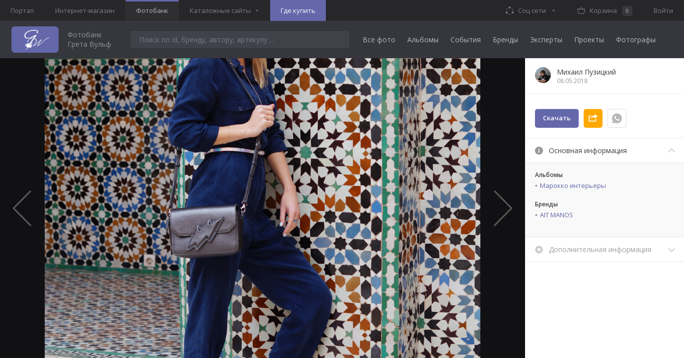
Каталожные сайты (220, 10)
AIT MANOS (556, 214)
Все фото (379, 39)
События (466, 39)
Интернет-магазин (85, 10)
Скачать (557, 117)
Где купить (298, 10)
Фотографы (636, 39)
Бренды (505, 39)
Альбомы (423, 39)
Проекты (589, 39)
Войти (663, 10)
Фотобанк (152, 10)
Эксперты (546, 39)
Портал (22, 10)
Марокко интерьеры (573, 185)
